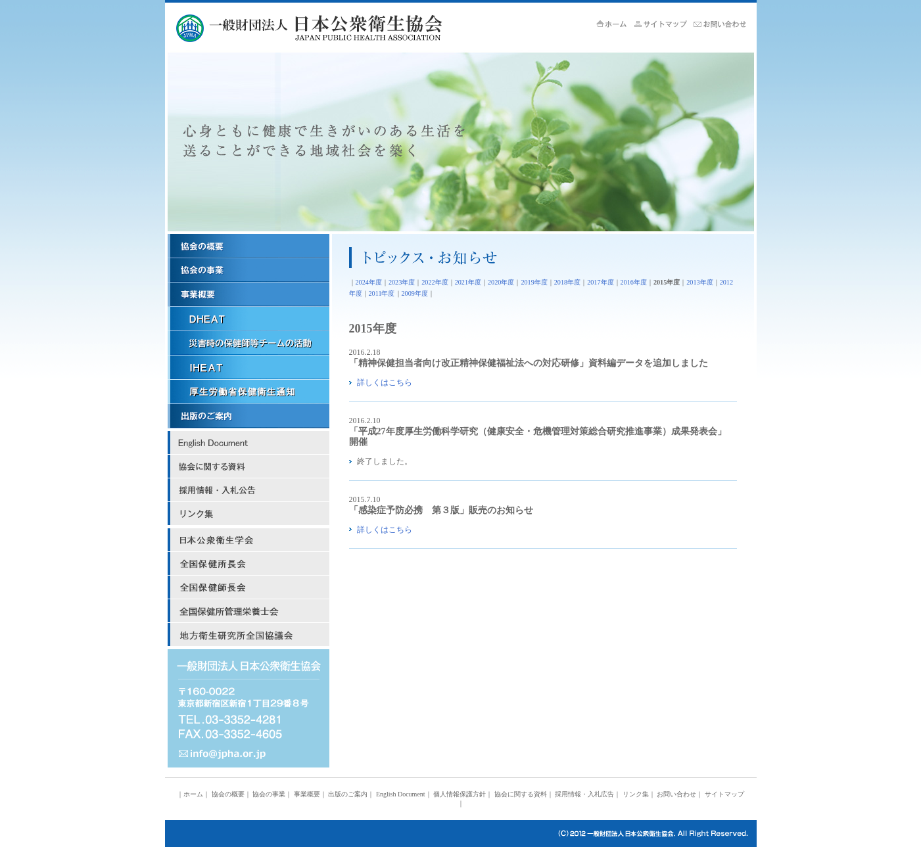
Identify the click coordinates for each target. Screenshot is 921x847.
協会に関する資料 (248, 466)
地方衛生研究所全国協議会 (248, 635)
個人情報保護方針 (459, 794)
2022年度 (434, 282)
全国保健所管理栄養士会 (248, 611)
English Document (248, 443)
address (248, 695)
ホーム (615, 24)
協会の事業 (248, 270)
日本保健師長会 (248, 587)
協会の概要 (248, 246)
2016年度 (634, 282)
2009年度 (415, 293)
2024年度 (369, 282)
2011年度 (382, 293)
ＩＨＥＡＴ (248, 367)
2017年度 (600, 282)
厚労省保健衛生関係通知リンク (248, 392)
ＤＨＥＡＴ (248, 319)
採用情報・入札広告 (248, 490)
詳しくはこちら (384, 382)
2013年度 (699, 282)
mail (248, 754)
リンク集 (248, 514)
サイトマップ (664, 24)
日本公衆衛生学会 (248, 540)
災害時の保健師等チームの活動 (248, 343)
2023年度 (402, 282)
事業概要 (248, 295)
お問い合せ (723, 24)
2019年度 (534, 282)
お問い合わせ (676, 794)
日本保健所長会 (248, 564)
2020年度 (501, 282)
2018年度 (567, 282)
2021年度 (468, 282)
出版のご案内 (248, 416)
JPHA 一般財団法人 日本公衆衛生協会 (330, 28)
